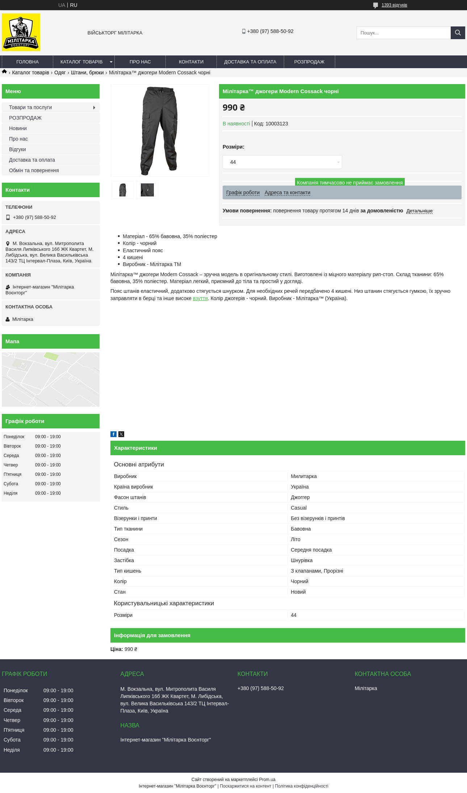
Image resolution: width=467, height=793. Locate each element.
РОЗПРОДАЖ (309, 62)
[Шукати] (458, 32)
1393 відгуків (394, 5)
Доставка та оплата (250, 62)
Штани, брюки (87, 72)
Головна (27, 62)
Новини (18, 128)
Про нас (140, 62)
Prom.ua (267, 779)
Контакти (191, 62)
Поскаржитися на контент (245, 786)
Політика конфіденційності (301, 786)
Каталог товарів (81, 62)
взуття (200, 298)
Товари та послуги (30, 107)
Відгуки (17, 149)
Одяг (60, 72)
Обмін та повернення (34, 170)
